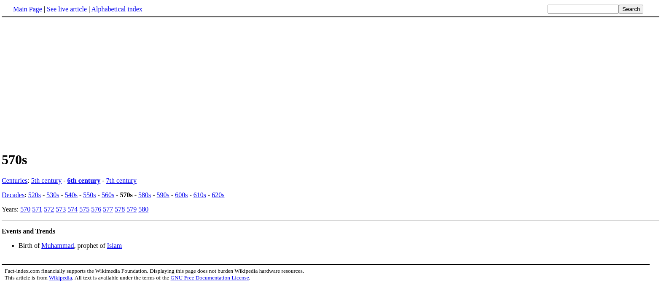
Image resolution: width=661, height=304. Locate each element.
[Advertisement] (72, 84)
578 (120, 209)
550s (89, 194)
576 (96, 209)
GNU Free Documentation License (209, 277)
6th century (84, 180)
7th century (121, 180)
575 (84, 209)
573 (61, 209)
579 (131, 209)
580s (144, 194)
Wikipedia (60, 277)
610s (199, 194)
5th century (46, 180)
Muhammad (57, 245)
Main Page (27, 9)
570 (25, 209)
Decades (13, 194)
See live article (67, 9)
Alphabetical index (116, 9)
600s (181, 194)
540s (71, 194)
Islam (114, 245)
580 (143, 209)
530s (52, 194)
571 (37, 209)
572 (49, 209)
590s (163, 194)
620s (218, 194)
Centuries (14, 180)
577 (108, 209)
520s (34, 194)
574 (72, 209)
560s (108, 194)
